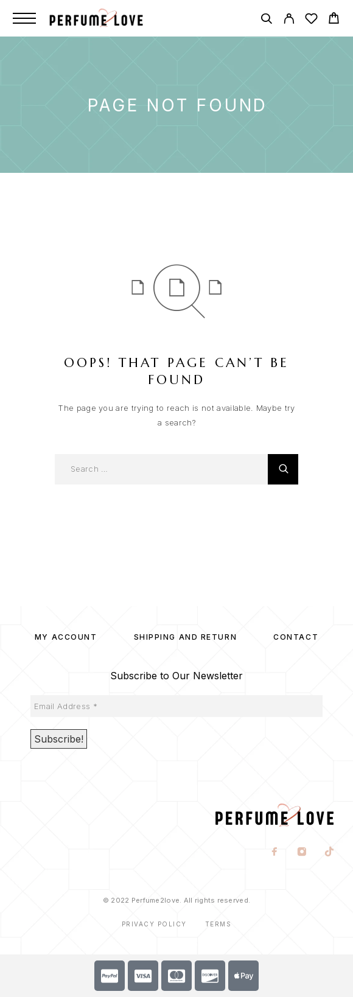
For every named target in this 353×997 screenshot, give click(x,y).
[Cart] (333, 19)
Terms (218, 924)
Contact (295, 637)
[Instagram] (302, 852)
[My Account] (288, 20)
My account (66, 637)
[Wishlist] (311, 20)
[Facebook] (274, 852)
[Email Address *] (176, 706)
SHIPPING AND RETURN (185, 637)
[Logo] (109, 18)
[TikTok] (329, 852)
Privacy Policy (154, 924)
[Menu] (24, 18)
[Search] (266, 20)
